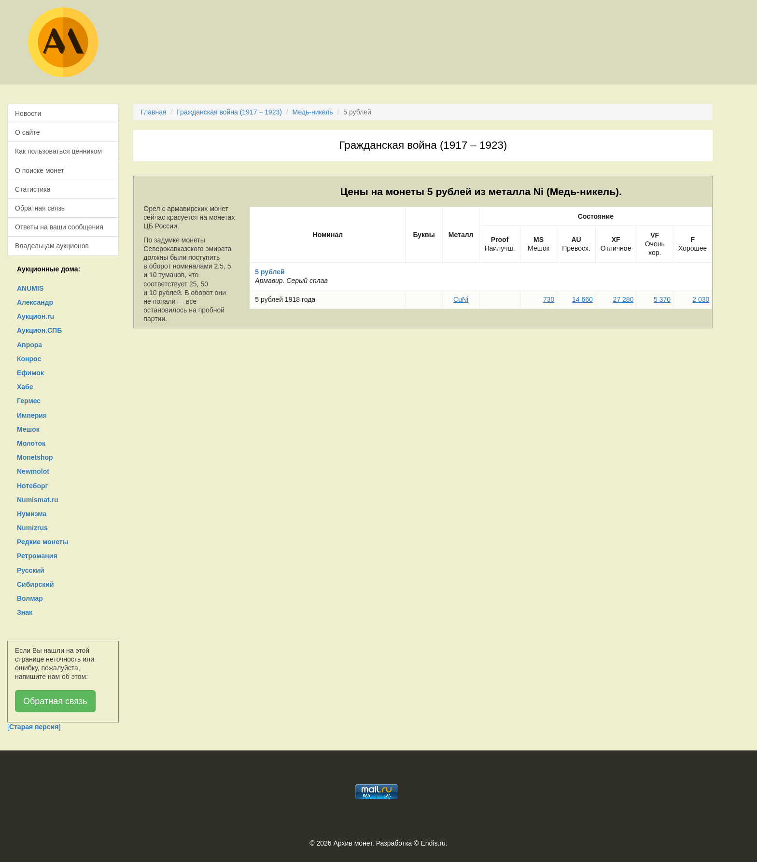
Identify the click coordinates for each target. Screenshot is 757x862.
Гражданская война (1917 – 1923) (229, 112)
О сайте (27, 132)
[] (33, 727)
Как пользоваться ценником (58, 151)
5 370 (662, 299)
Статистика (33, 189)
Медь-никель (313, 112)
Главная (153, 112)
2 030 (700, 299)
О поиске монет (39, 170)
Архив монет (353, 843)
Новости (28, 113)
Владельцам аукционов (52, 246)
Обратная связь (40, 208)
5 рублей (269, 272)
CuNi (460, 299)
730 (548, 299)
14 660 (582, 299)
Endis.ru (433, 843)
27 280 (623, 299)
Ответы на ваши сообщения (59, 227)
